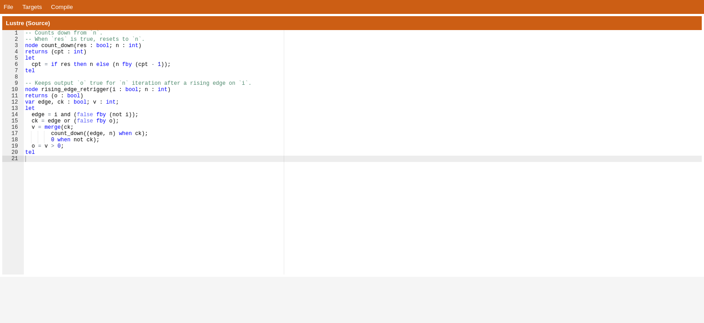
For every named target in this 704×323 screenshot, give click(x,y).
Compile (62, 7)
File (8, 7)
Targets (32, 7)
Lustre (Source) (28, 23)
